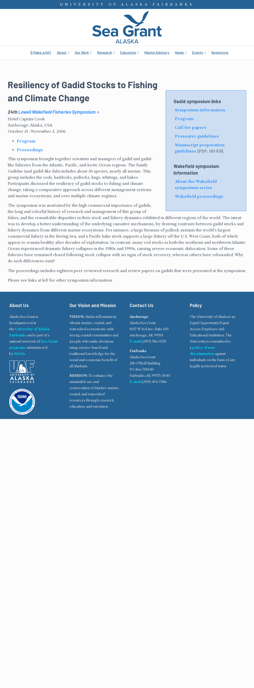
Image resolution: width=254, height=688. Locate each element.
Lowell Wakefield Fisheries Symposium (57, 112)
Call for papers (190, 127)
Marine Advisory (156, 52)
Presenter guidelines (197, 136)
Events (197, 52)
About (62, 52)
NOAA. (20, 354)
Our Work (82, 52)
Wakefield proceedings (199, 196)
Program (184, 118)
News (179, 52)
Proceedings (30, 149)
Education (128, 52)
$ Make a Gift (40, 52)
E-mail (135, 341)
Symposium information (200, 110)
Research (104, 52)
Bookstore (220, 52)
